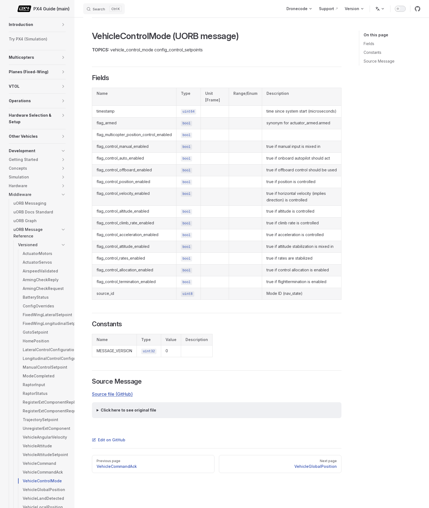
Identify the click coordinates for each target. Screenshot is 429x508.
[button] (63, 24)
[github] (417, 9)
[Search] (104, 8)
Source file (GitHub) (112, 394)
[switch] (400, 9)
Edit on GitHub (108, 439)
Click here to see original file (128, 410)
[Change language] (380, 8)
